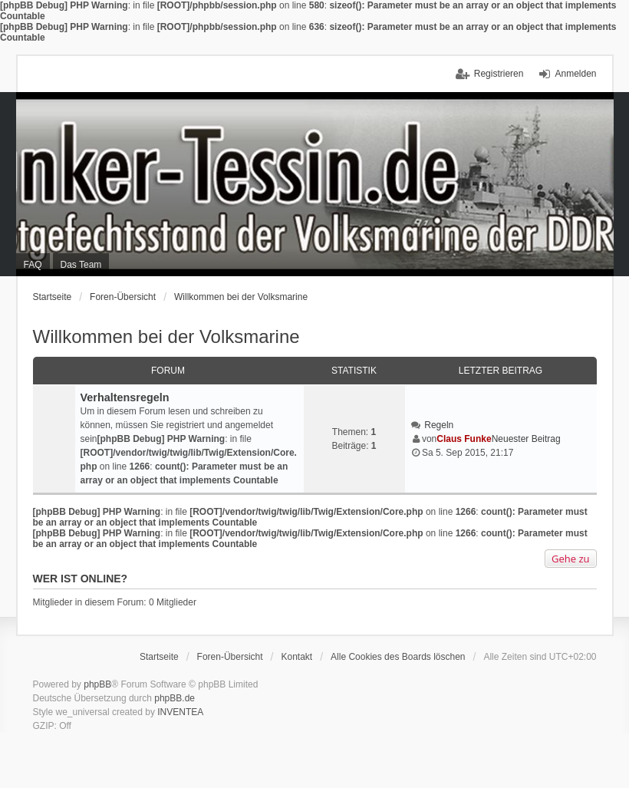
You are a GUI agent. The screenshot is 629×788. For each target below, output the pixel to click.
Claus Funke (463, 439)
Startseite (52, 297)
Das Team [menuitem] (81, 264)
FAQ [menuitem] (33, 264)
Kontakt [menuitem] (296, 656)
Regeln (438, 425)
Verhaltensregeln (125, 397)
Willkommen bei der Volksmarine (241, 297)
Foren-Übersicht (123, 297)
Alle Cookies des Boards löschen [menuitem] (398, 656)
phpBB (97, 684)
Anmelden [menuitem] (575, 73)
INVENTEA (180, 712)
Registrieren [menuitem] (499, 73)
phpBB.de (174, 698)
